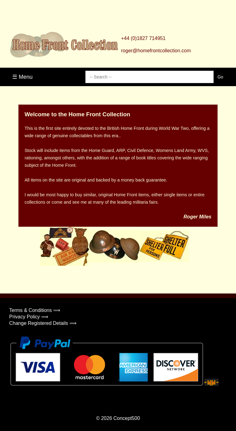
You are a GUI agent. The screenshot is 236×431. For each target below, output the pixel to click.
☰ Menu (22, 77)
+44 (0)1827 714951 (143, 38)
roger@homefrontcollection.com (156, 50)
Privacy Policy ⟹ (28, 316)
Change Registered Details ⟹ (43, 323)
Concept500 (126, 418)
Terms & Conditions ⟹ (34, 310)
